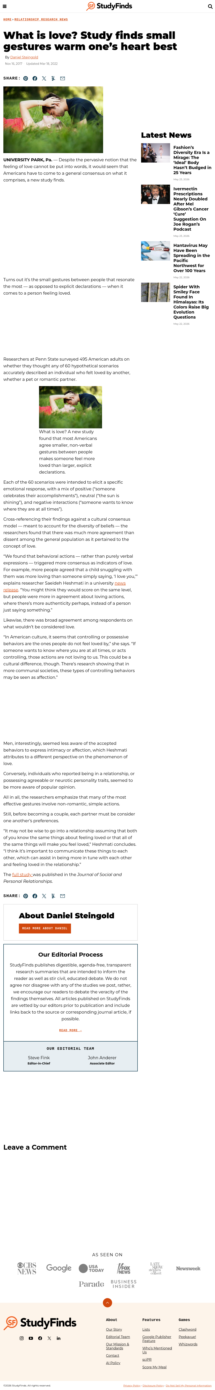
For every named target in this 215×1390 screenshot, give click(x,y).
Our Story (114, 1330)
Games (184, 1320)
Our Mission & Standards (117, 1346)
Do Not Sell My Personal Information (189, 1385)
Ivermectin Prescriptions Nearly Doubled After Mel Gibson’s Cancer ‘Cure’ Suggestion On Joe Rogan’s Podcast (190, 209)
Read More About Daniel (45, 928)
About (111, 1320)
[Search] (210, 6)
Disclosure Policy (153, 1385)
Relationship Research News (41, 19)
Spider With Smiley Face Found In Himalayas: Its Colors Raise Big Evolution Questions (191, 302)
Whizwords (188, 1344)
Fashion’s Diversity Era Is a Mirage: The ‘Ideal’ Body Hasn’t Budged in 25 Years (192, 160)
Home (7, 19)
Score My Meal (154, 1367)
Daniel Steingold (24, 57)
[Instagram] (21, 1338)
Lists (146, 1330)
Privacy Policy (131, 1385)
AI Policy (113, 1363)
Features (151, 1320)
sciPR (147, 1360)
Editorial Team (118, 1337)
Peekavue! (187, 1337)
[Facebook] (40, 1338)
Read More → (70, 1030)
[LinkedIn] (58, 1338)
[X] (49, 1338)
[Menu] (4, 6)
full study (22, 874)
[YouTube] (30, 1338)
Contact (112, 1356)
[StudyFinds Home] (109, 6)
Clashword (187, 1330)
